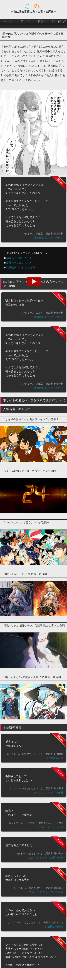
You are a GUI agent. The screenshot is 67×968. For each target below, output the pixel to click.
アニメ (25, 21)
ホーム (8, 21)
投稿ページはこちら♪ (18, 257)
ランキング (58, 21)
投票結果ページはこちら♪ (21, 267)
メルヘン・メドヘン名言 (48, 792)
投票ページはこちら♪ (18, 262)
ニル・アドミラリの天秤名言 (46, 857)
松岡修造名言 (55, 758)
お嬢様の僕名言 (54, 926)
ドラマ (42, 21)
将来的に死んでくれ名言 (48, 237)
